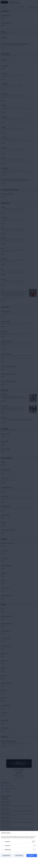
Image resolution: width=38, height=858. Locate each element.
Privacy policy (31, 837)
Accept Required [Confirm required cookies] (6, 855)
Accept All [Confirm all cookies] (31, 855)
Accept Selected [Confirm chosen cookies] (19, 855)
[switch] (34, 841)
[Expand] (3, 842)
